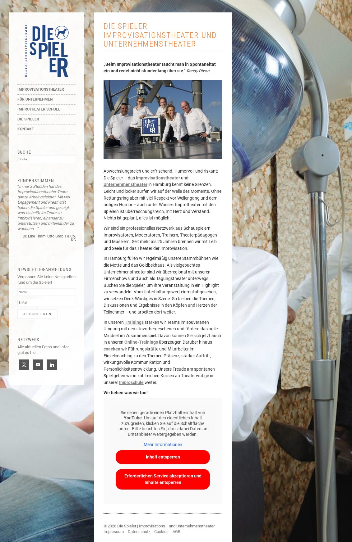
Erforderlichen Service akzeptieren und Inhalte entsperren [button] (162, 479)
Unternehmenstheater (125, 184)
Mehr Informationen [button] (162, 444)
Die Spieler (28, 119)
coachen (112, 348)
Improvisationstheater (40, 89)
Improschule (131, 382)
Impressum (114, 531)
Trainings (135, 322)
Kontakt (25, 129)
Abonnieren (37, 314)
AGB (176, 531)
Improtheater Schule (38, 109)
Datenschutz (139, 531)
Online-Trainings (141, 342)
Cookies (161, 531)
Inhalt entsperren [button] (163, 456)
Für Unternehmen (35, 99)
